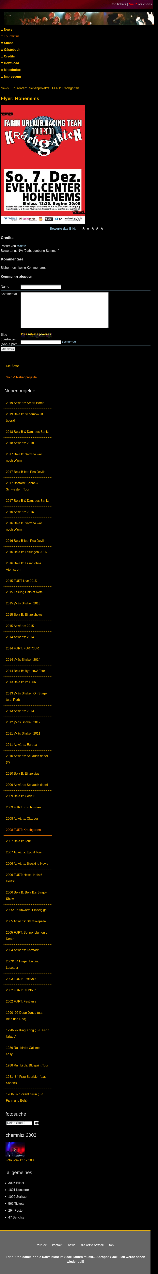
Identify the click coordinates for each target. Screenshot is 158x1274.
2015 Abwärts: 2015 (20, 626)
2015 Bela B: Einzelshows (24, 614)
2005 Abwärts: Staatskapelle (26, 921)
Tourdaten (11, 36)
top (111, 1245)
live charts (145, 4)
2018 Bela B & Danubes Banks (27, 431)
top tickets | (120, 4)
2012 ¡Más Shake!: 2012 (23, 722)
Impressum (12, 76)
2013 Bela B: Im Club (21, 682)
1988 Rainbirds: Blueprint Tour (27, 1065)
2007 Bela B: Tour (18, 841)
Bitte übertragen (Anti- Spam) (10, 339)
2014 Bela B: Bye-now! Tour (25, 671)
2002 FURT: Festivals (21, 1001)
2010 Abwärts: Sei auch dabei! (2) (27, 759)
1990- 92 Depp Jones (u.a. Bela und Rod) (24, 1016)
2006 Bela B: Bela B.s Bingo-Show (26, 895)
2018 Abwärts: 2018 (20, 443)
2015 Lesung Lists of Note (24, 592)
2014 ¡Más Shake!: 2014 (23, 659)
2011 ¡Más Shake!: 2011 (23, 733)
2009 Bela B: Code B (20, 796)
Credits (9, 56)
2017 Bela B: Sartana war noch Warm (24, 457)
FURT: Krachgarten (65, 88)
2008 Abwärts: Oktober (22, 818)
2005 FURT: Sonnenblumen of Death (27, 935)
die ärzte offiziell (92, 1245)
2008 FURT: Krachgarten (23, 829)
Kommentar (9, 294)
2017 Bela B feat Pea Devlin (25, 472)
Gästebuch (11, 49)
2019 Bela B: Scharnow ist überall (24, 417)
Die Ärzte (12, 366)
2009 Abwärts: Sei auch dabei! (27, 784)
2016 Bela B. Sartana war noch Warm (24, 526)
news (71, 1245)
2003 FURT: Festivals (21, 979)
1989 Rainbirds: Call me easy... (23, 1051)
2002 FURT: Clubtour (21, 990)
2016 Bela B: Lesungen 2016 (26, 552)
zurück (42, 1245)
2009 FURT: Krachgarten (23, 807)
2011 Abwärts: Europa (21, 744)
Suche (8, 43)
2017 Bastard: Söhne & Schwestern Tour (22, 486)
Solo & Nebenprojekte (21, 377)
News (7, 29)
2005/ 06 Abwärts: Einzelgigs (26, 910)
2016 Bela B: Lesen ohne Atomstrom (23, 566)
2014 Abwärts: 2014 (20, 637)
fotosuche (16, 1114)
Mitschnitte (12, 69)
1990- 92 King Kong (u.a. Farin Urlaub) (27, 1033)
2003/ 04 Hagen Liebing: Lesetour (23, 964)
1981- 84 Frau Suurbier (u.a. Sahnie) (26, 1080)
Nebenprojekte (39, 88)
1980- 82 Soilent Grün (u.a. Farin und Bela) (25, 1097)
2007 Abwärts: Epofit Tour (24, 852)
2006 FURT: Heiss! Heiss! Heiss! (24, 878)
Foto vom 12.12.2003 (20, 1160)
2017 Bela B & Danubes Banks (27, 500)
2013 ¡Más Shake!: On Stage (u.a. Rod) (26, 696)
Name (5, 286)
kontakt (57, 1245)
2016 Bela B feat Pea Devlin (25, 540)
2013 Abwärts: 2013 (20, 711)
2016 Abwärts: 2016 (20, 512)
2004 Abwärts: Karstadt (22, 950)
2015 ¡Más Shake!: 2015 (23, 603)
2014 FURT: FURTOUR (22, 648)
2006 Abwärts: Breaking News (27, 863)
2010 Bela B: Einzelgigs (22, 773)
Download (11, 63)
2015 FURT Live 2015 (21, 581)
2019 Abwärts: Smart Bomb (25, 403)
